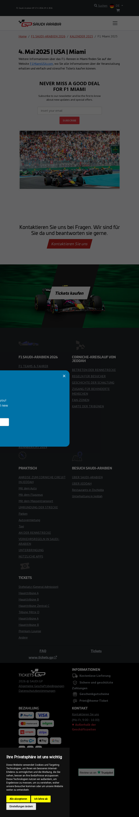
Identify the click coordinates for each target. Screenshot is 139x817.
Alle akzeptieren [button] (18, 799)
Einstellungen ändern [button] (21, 806)
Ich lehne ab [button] (40, 799)
